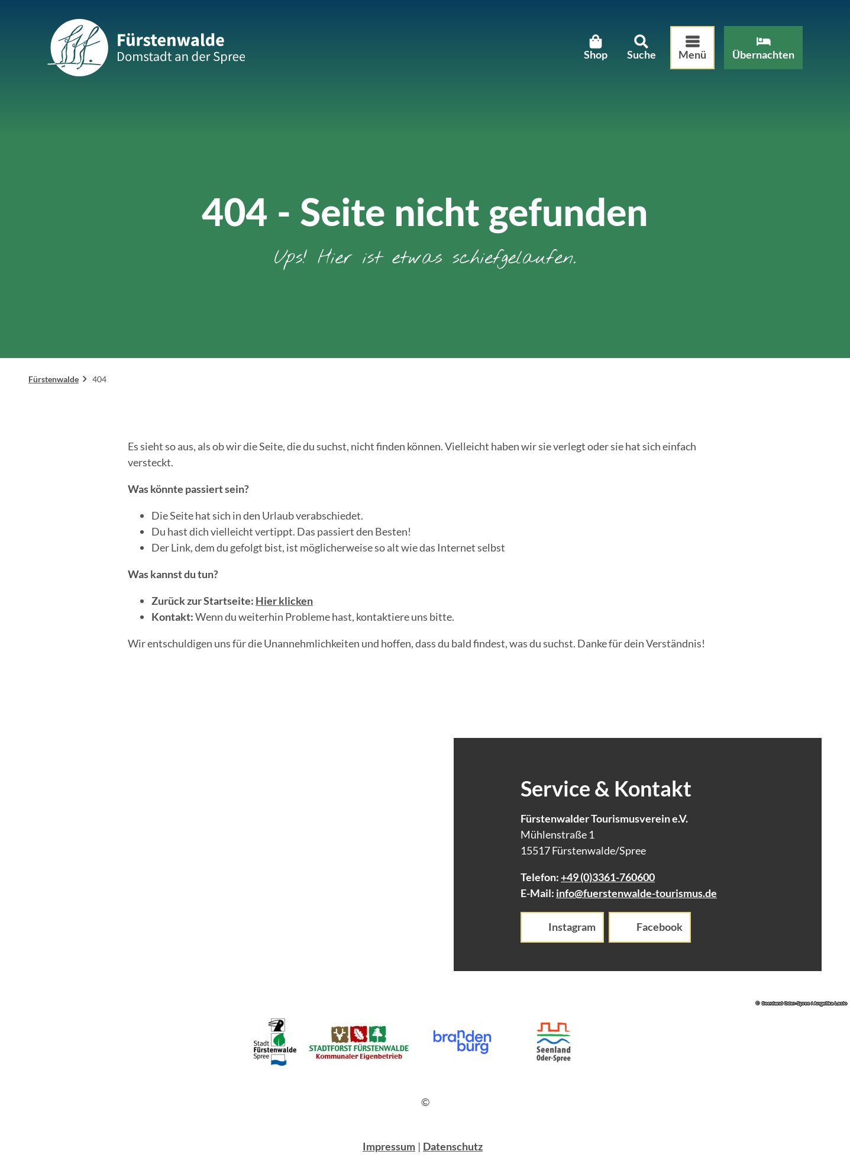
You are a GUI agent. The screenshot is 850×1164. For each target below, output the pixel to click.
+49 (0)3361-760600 (608, 877)
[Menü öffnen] (692, 48)
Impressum (389, 1146)
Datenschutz (453, 1146)
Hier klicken (284, 600)
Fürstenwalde (53, 379)
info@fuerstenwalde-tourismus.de (636, 892)
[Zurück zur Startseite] (146, 47)
